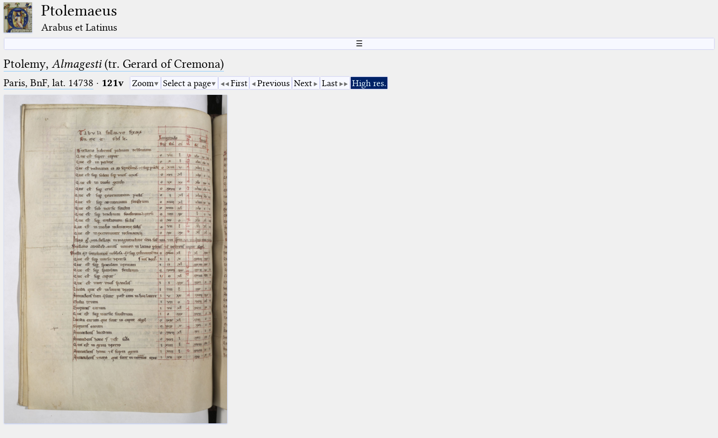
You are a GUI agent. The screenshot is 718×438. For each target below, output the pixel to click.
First (239, 83)
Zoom (143, 83)
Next (303, 83)
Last (329, 83)
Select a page (187, 83)
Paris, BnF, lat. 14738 (48, 83)
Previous (273, 83)
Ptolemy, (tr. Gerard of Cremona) (114, 64)
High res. (369, 83)
